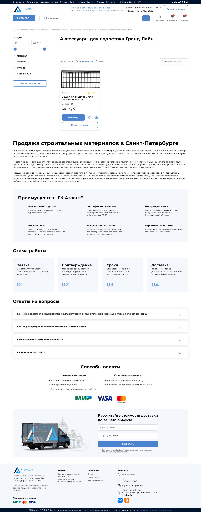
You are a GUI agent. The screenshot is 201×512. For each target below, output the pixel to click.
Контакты (110, 2)
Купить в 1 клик (79, 125)
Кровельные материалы (39, 30)
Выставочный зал (96, 480)
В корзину (73, 117)
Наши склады (94, 477)
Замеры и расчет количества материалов (69, 480)
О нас (90, 474)
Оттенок (19, 67)
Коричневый (24, 74)
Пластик (21, 61)
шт (72, 104)
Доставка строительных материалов (69, 475)
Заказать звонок (176, 9)
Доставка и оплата (49, 2)
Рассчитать (128, 444)
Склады (100, 2)
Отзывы (63, 2)
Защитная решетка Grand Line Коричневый (77, 98)
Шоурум (91, 2)
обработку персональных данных (128, 450)
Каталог (24, 30)
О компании (18, 2)
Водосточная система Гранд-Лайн (84, 30)
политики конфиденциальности (115, 452)
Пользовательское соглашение (155, 510)
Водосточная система (59, 30)
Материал (20, 55)
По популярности (85, 61)
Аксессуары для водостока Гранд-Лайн (116, 30)
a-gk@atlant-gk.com (130, 2)
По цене (99, 61)
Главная (16, 30)
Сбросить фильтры (30, 83)
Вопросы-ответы (77, 2)
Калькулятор (33, 2)
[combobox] (174, 61)
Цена (17, 37)
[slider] (15, 49)
